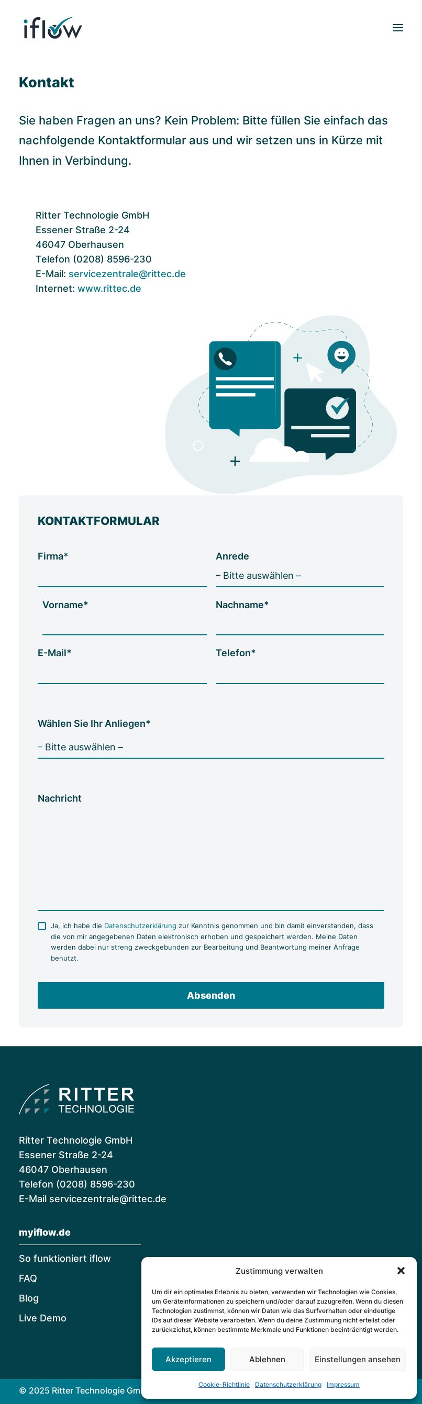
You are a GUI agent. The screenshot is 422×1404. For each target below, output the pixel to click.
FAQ (28, 1278)
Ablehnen (267, 1359)
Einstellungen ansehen (358, 1359)
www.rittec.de (109, 288)
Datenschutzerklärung (288, 1384)
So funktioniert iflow (65, 1258)
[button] (401, 1270)
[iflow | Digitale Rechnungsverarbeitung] (52, 27)
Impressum (343, 1384)
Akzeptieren (188, 1359)
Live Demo (42, 1317)
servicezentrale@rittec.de (127, 273)
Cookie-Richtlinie (224, 1384)
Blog (29, 1298)
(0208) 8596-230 (95, 1184)
